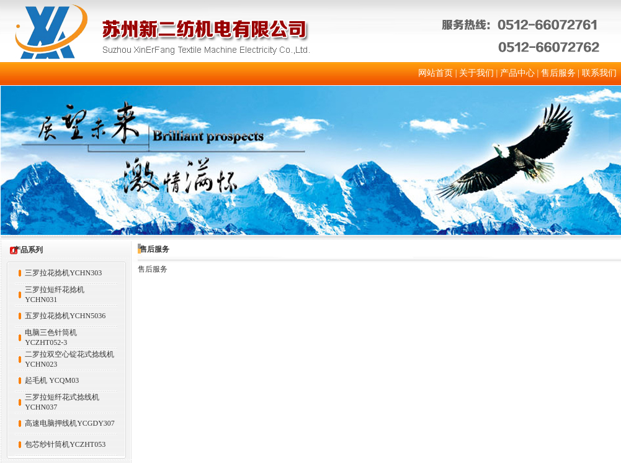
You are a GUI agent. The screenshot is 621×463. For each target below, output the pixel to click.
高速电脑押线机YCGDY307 (70, 423)
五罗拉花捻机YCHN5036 (65, 315)
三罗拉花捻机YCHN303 (63, 272)
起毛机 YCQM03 (52, 380)
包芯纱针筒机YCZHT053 (65, 444)
